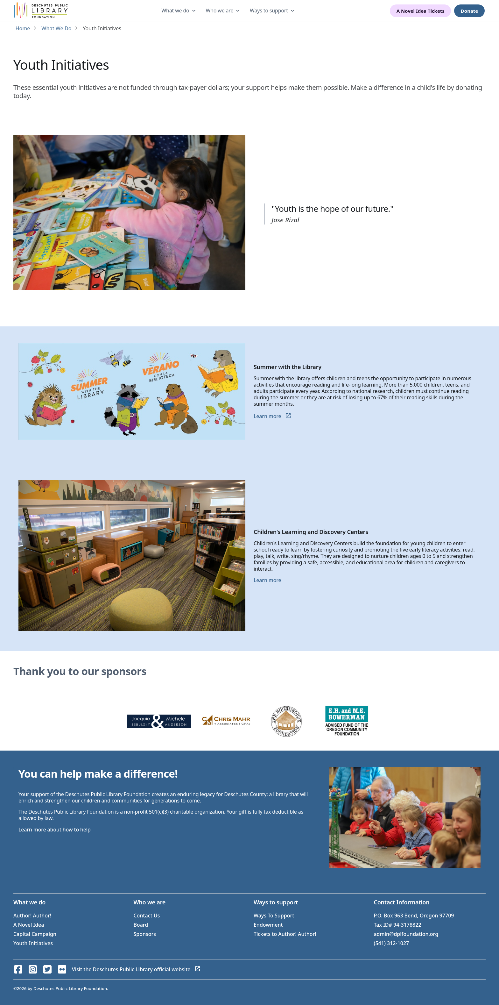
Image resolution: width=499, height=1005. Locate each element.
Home (22, 28)
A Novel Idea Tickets (421, 11)
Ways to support (269, 10)
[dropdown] (179, 11)
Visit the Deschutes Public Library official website (131, 969)
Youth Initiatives (33, 943)
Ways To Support (274, 915)
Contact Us (146, 915)
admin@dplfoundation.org (406, 933)
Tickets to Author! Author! (285, 933)
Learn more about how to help (54, 829)
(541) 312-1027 (391, 943)
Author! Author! (32, 915)
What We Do (56, 28)
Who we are (219, 10)
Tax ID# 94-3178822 (397, 924)
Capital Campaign (34, 933)
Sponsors (144, 933)
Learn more (267, 416)
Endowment (268, 924)
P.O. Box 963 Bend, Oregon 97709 (414, 915)
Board (140, 924)
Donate (469, 11)
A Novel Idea (28, 924)
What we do (175, 10)
